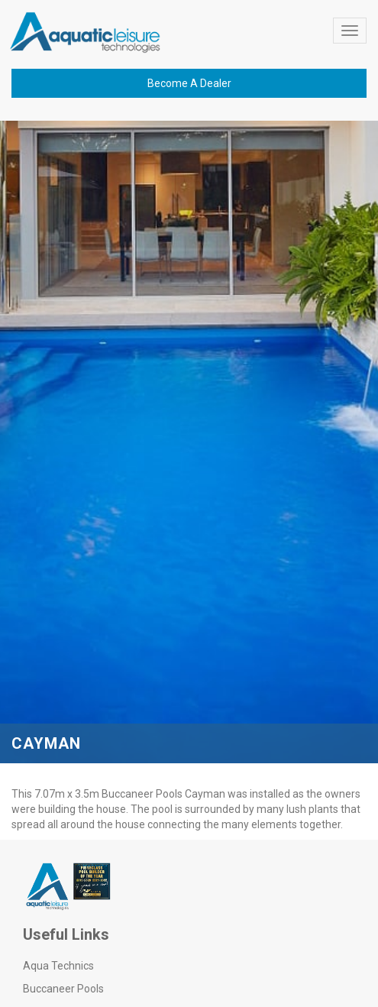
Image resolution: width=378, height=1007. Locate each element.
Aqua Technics (58, 966)
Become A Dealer (189, 83)
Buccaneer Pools (63, 989)
